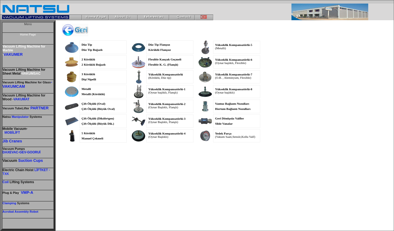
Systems (22, 203)
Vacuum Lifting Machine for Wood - (23, 97)
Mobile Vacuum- (14, 129)
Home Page (28, 34)
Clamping (9, 203)
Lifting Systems (18, 182)
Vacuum (13, 148)
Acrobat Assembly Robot (20, 211)
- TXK (26, 172)
